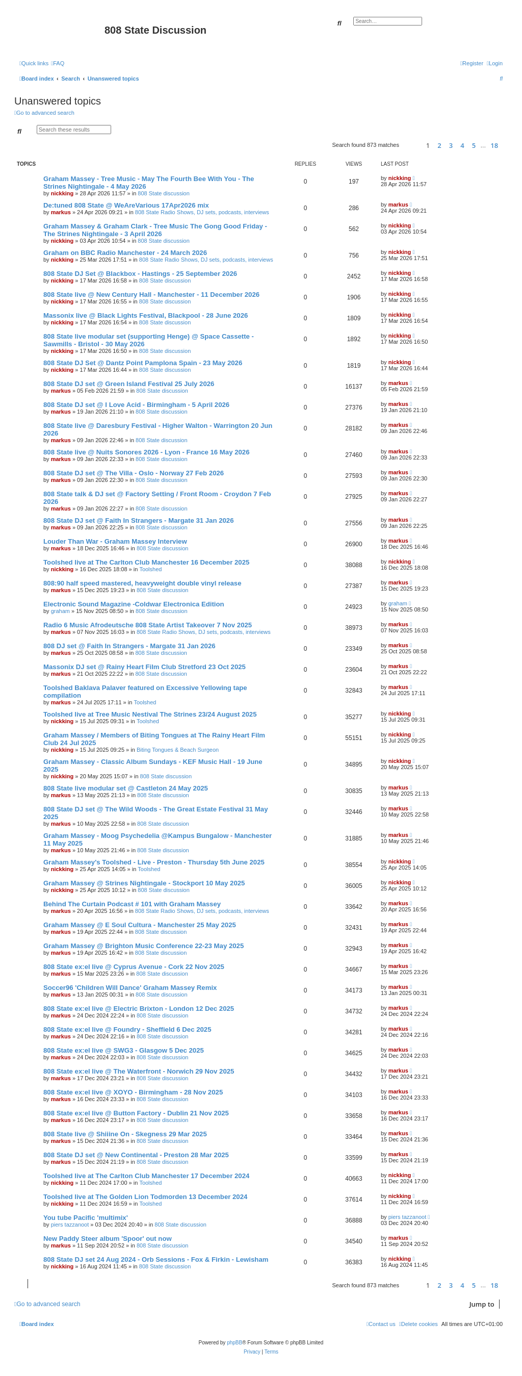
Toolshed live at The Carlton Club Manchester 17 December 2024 (146, 1176)
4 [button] (462, 145)
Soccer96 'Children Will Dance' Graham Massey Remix (130, 987)
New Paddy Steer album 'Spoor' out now (107, 1238)
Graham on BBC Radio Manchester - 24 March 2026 (125, 253)
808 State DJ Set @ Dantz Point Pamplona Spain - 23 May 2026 (142, 363)
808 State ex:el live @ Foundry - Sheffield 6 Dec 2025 (127, 1029)
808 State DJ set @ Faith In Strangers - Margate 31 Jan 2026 (138, 520)
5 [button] (474, 145)
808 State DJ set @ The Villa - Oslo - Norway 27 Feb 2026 (133, 473)
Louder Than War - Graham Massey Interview (115, 541)
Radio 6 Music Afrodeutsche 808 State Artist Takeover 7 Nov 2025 (147, 625)
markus (61, 212)
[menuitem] (57, 63)
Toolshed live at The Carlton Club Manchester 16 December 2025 (146, 562)
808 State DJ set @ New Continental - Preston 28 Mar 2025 (136, 1155)
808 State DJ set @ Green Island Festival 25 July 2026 (128, 384)
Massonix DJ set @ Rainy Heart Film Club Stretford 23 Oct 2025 (144, 667)
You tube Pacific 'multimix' (85, 1217)
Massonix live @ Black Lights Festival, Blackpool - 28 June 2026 (145, 315)
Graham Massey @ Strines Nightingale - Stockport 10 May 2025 (144, 883)
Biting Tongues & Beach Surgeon (178, 750)
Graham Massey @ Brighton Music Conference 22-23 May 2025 (143, 946)
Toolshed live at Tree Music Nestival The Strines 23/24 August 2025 (150, 714)
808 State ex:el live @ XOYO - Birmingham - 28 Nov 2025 (133, 1092)
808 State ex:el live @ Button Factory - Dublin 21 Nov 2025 (136, 1113)
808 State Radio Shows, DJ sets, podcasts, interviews (202, 212)
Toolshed (150, 569)
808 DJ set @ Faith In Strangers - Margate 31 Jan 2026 (129, 646)
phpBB (234, 1342)
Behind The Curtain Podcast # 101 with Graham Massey (132, 904)
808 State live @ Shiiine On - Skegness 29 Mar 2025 (125, 1134)
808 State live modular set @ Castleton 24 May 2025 (125, 788)
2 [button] (439, 145)
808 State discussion (164, 193)
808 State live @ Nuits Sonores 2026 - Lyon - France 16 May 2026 (146, 452)
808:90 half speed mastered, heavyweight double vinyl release (142, 583)
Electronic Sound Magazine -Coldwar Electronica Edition (133, 604)
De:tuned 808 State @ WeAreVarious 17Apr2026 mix (126, 205)
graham (60, 611)
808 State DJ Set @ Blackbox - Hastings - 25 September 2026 (140, 273)
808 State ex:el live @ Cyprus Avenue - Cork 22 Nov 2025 (133, 967)
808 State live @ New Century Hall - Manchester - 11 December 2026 (151, 294)
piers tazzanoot (70, 1224)
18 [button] (494, 145)
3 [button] (451, 145)
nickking (62, 193)
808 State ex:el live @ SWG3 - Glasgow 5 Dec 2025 (123, 1050)
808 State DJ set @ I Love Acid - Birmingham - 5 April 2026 (136, 405)
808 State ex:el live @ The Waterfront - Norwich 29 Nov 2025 (138, 1071)
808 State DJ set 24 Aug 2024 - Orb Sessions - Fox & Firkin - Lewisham (155, 1259)
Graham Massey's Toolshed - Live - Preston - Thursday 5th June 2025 (154, 862)
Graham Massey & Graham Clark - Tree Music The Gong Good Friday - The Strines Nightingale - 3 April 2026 (155, 230)
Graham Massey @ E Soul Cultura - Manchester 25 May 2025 (139, 925)
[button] (411, 145)
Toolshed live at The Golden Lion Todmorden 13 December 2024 (145, 1197)
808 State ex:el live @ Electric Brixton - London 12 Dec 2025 (138, 1008)
